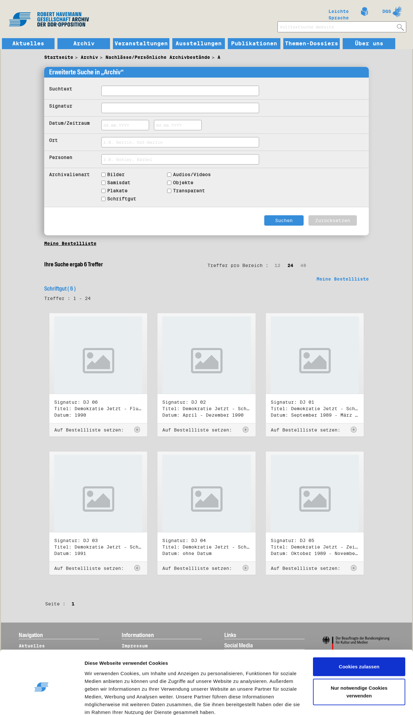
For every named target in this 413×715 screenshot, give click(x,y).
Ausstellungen (199, 43)
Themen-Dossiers (311, 43)
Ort (53, 140)
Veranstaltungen (141, 43)
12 (277, 265)
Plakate (117, 190)
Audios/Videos (192, 174)
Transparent (189, 190)
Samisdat (118, 182)
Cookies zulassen (359, 639)
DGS (386, 11)
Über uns (369, 43)
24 (290, 265)
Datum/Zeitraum (69, 123)
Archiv (84, 43)
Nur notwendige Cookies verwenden (359, 664)
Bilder (116, 174)
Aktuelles (28, 43)
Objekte (183, 182)
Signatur (60, 106)
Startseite (58, 57)
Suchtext (60, 88)
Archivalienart (69, 174)
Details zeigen (107, 702)
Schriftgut (121, 198)
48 (303, 265)
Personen (60, 157)
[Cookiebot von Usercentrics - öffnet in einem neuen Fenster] (42, 702)
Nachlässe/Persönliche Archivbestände (158, 57)
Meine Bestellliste (70, 243)
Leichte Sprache (338, 13)
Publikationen (254, 43)
